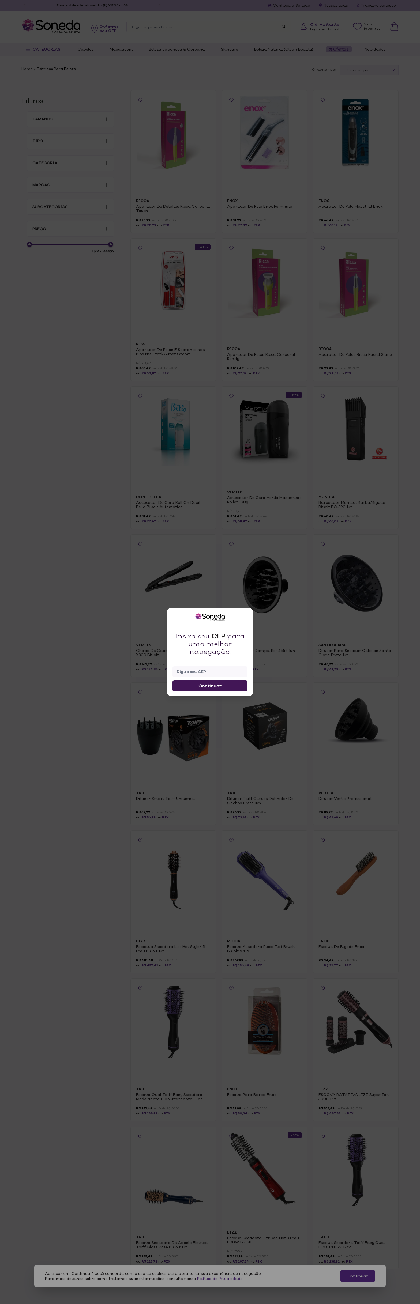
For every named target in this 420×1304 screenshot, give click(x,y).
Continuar (210, 686)
